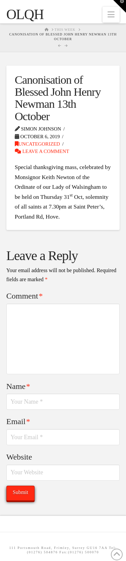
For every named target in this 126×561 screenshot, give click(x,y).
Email (18, 421)
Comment (24, 296)
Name (18, 386)
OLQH (25, 14)
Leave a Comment (42, 151)
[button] (111, 14)
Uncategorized (37, 144)
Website (19, 457)
